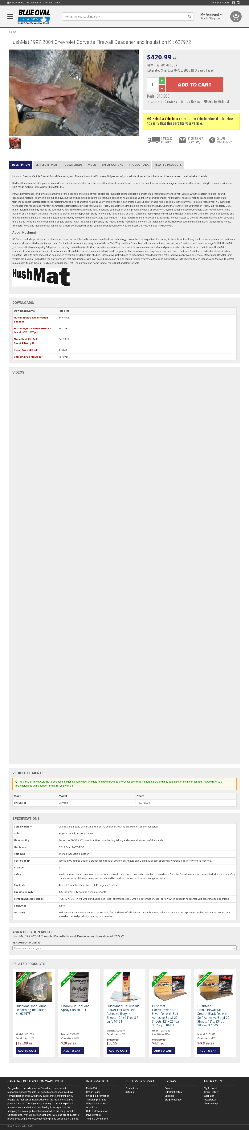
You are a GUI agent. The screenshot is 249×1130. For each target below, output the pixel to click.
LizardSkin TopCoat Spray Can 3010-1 (75, 1008)
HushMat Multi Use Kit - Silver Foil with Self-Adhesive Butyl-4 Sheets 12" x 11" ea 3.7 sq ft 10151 (123, 1014)
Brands (169, 1088)
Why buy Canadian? (97, 1103)
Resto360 (91, 1088)
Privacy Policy (93, 1114)
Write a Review (190, 101)
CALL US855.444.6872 (224, 140)
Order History (211, 1092)
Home (12, 31)
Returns (129, 1092)
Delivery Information (97, 1111)
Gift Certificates (173, 1092)
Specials (169, 1095)
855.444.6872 (16, 2)
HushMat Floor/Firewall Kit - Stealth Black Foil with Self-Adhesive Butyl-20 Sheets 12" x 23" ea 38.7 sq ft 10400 (213, 1015)
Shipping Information (97, 1095)
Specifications (112, 164)
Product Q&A (139, 164)
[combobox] (124, 948)
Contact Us (34, 2)
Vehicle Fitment (47, 164)
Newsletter (210, 1099)
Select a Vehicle (164, 118)
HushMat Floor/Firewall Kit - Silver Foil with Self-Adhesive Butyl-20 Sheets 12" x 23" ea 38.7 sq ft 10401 (165, 1015)
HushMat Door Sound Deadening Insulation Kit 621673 (31, 1010)
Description (21, 164)
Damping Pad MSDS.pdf (28, 356)
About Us (91, 1107)
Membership (211, 1103)
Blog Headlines (173, 1099)
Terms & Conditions (97, 1118)
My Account (210, 1088)
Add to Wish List (216, 101)
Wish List (209, 1095)
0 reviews (171, 101)
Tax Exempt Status (96, 1099)
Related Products (168, 164)
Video (92, 164)
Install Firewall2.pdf (26, 350)
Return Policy (93, 1092)
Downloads (73, 164)
